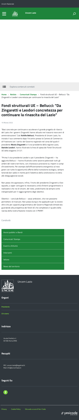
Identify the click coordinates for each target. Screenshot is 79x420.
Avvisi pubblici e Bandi (13, 232)
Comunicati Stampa (28, 94)
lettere (6, 259)
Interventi (7, 252)
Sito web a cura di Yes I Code (35, 409)
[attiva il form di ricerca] (74, 13)
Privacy (4, 409)
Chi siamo (5, 313)
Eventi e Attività (10, 245)
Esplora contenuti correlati (22, 86)
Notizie (13, 94)
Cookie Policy (16, 409)
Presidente (5, 306)
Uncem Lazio (30, 13)
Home (4, 94)
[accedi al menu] (4, 14)
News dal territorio (11, 266)
